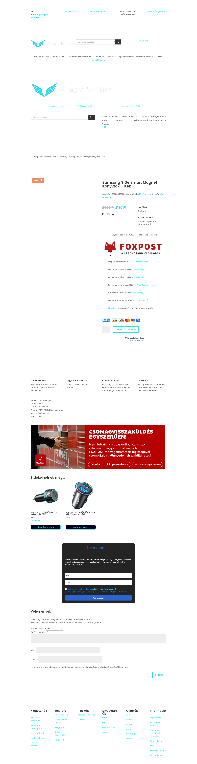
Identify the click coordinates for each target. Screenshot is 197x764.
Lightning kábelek (39, 738)
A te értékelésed (38, 629)
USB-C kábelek (37, 733)
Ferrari (105, 722)
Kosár (152, 746)
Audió (98, 57)
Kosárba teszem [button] (46, 527)
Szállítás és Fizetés (98, 11)
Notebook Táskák (86, 715)
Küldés (159, 675)
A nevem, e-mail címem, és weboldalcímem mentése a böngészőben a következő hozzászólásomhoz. (81, 667)
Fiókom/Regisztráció (130, 106)
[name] (98, 575)
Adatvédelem (156, 741)
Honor (129, 719)
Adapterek (59, 740)
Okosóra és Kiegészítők (80, 57)
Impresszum (155, 718)
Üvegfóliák (59, 727)
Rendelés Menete (158, 750)
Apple (129, 715)
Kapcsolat (69, 11)
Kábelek (110, 57)
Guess (105, 732)
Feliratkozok (98, 598)
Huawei (129, 724)
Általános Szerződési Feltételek (155, 733)
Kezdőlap (34, 157)
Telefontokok (58, 57)
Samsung (57, 157)
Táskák (159, 57)
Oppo (128, 729)
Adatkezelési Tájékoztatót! (104, 589)
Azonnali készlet (41, 57)
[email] (98, 582)
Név (33, 650)
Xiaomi (129, 738)
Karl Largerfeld (109, 727)
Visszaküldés (156, 755)
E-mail (34, 659)
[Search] (118, 41)
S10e (64, 157)
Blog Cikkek (143, 41)
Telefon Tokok (61, 715)
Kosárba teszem (126, 329)
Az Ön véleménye (39, 632)
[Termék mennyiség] (106, 329)
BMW (104, 718)
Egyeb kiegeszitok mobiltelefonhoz (135, 57)
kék (161, 194)
